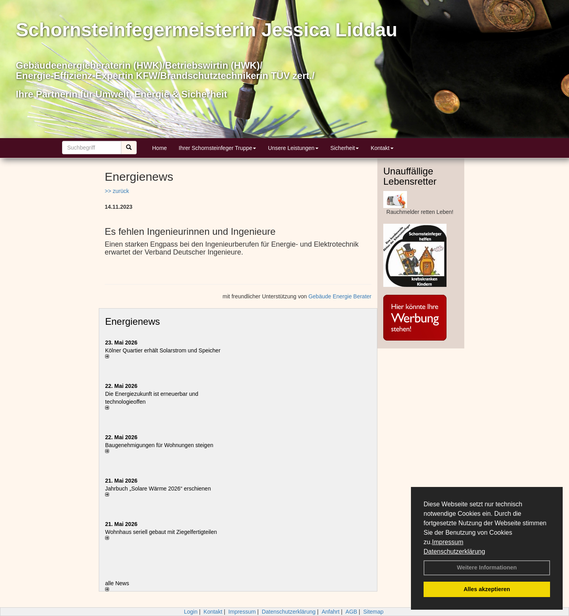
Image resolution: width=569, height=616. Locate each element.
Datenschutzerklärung (454, 551)
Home (159, 148)
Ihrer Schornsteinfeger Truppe (217, 148)
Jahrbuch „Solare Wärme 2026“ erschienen (158, 488)
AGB (351, 612)
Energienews (132, 321)
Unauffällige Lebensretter (410, 176)
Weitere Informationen (487, 567)
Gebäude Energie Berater (339, 296)
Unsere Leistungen (293, 148)
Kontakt (382, 148)
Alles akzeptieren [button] (486, 589)
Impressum (447, 542)
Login (190, 612)
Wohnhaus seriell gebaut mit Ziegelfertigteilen (161, 532)
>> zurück (117, 191)
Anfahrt (330, 612)
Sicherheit (344, 148)
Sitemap (373, 612)
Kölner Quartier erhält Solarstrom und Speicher (162, 350)
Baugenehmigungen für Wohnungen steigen (159, 445)
